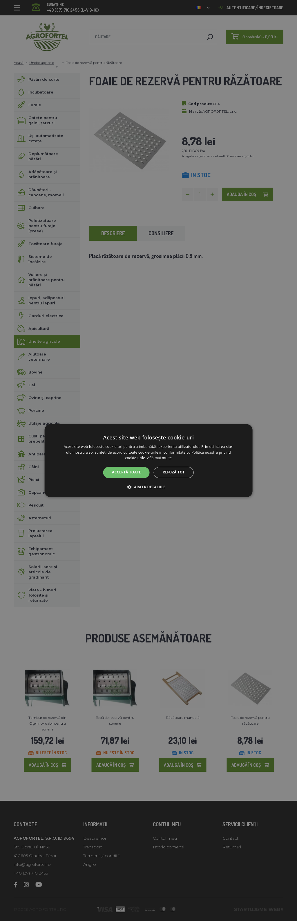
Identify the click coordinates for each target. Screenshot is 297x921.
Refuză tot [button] (174, 472)
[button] (148, 487)
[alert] (148, 460)
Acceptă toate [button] (126, 472)
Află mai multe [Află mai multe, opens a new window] (159, 458)
